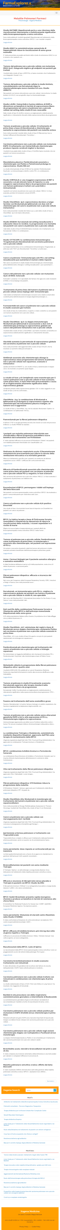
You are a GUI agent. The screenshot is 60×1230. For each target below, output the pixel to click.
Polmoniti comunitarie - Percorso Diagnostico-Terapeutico (22, 1106)
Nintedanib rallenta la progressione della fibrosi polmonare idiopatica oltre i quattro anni (29, 666)
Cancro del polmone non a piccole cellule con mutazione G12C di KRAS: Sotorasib (28, 275)
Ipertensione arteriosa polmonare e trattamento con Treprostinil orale (26, 834)
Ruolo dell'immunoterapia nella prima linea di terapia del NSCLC (24, 1178)
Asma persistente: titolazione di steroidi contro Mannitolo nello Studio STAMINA (29, 916)
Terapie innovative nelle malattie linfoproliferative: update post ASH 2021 (27, 1165)
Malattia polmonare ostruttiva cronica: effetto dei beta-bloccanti (28, 1066)
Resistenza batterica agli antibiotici (15, 1138)
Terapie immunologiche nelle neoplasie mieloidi (19, 1169)
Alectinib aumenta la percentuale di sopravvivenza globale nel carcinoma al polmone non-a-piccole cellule (29, 343)
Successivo (51, 1081)
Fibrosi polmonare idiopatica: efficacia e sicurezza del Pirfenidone (27, 576)
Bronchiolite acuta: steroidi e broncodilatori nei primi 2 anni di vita (29, 1050)
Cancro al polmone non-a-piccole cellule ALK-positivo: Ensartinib (27, 504)
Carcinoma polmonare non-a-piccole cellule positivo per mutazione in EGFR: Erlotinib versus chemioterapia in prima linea (29, 1013)
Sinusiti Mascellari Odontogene (14, 1115)
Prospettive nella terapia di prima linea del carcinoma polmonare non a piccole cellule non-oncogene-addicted (29, 1192)
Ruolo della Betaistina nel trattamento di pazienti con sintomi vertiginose (27, 1129)
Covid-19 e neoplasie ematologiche (15, 1197)
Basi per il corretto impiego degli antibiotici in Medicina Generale (24, 1143)
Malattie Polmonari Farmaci (30, 18)
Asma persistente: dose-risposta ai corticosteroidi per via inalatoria (29, 850)
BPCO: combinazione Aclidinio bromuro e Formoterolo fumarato (27, 752)
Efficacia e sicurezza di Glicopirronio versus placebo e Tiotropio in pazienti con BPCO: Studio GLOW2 (27, 882)
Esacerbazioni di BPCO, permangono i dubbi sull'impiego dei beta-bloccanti (28, 488)
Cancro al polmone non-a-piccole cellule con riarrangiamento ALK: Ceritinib (23, 818)
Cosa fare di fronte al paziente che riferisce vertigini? (21, 1134)
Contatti (28, 1214)
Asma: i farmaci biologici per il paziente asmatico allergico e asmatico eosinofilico (29, 560)
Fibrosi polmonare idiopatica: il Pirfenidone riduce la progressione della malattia (26, 784)
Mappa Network (37, 1214)
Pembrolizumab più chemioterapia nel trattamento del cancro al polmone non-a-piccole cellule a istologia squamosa (27, 649)
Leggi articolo (7, 42)
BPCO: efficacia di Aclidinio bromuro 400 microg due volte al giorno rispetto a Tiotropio (29, 932)
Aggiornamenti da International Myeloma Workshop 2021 (22, 1174)
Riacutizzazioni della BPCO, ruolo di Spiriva (22, 947)
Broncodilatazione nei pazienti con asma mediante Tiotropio (25, 866)
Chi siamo (21, 1214)
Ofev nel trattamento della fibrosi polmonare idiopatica (28, 769)
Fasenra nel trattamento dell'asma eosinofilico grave (27, 701)
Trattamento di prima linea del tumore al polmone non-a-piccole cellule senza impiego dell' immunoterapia (29, 291)
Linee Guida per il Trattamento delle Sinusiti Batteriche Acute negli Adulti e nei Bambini (29, 1124)
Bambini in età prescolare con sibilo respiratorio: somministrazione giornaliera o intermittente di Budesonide (30, 996)
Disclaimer (30, 1222)
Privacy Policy (24, 1226)
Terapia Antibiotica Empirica (12, 1119)
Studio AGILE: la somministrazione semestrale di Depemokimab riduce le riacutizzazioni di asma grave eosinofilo (27, 50)
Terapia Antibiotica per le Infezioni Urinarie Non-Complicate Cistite (25, 1110)
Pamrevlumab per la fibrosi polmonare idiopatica (25, 419)
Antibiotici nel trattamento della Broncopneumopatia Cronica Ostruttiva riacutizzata (31, 1102)
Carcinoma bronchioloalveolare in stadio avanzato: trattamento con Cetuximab (26, 962)
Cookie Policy (36, 1226)
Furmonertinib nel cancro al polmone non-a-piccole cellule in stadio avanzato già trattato (29, 307)
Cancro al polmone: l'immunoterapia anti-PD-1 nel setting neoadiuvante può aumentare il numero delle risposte (28, 259)
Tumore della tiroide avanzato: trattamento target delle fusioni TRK (26, 1155)
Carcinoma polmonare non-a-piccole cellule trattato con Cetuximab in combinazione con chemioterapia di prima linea (28, 979)
